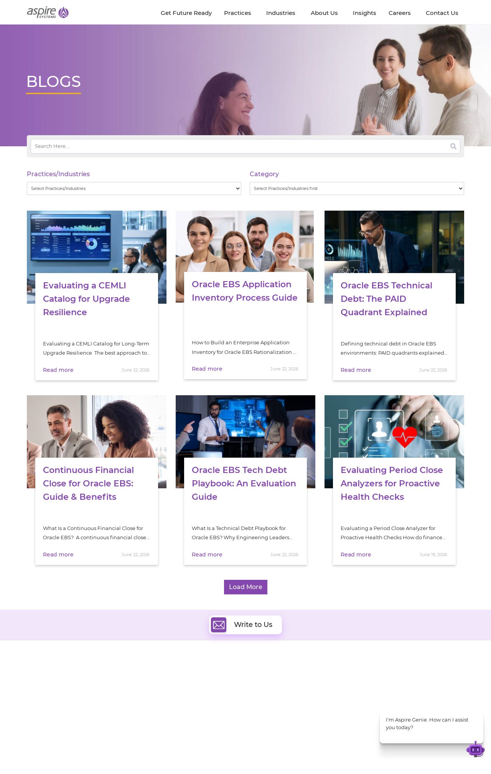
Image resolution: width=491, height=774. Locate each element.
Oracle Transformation (284, 718)
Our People (103, 693)
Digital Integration (279, 692)
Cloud (263, 674)
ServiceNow (176, 727)
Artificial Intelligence (187, 701)
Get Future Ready (111, 684)
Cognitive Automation (189, 709)
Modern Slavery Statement (123, 753)
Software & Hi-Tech (387, 674)
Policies (98, 702)
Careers (36, 684)
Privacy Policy (292, 753)
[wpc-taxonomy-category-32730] (357, 188)
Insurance (376, 694)
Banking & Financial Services (399, 684)
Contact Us (364, 753)
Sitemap (325, 753)
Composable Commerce (286, 701)
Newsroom (40, 693)
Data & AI (173, 692)
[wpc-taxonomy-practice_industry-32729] (134, 188)
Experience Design (279, 709)
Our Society (41, 702)
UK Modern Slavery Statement (197, 753)
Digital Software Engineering (197, 674)
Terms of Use (254, 753)
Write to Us (241, 624)
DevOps (265, 683)
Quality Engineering (186, 683)
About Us (38, 676)
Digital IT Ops (178, 718)
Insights (99, 676)
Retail (371, 703)
